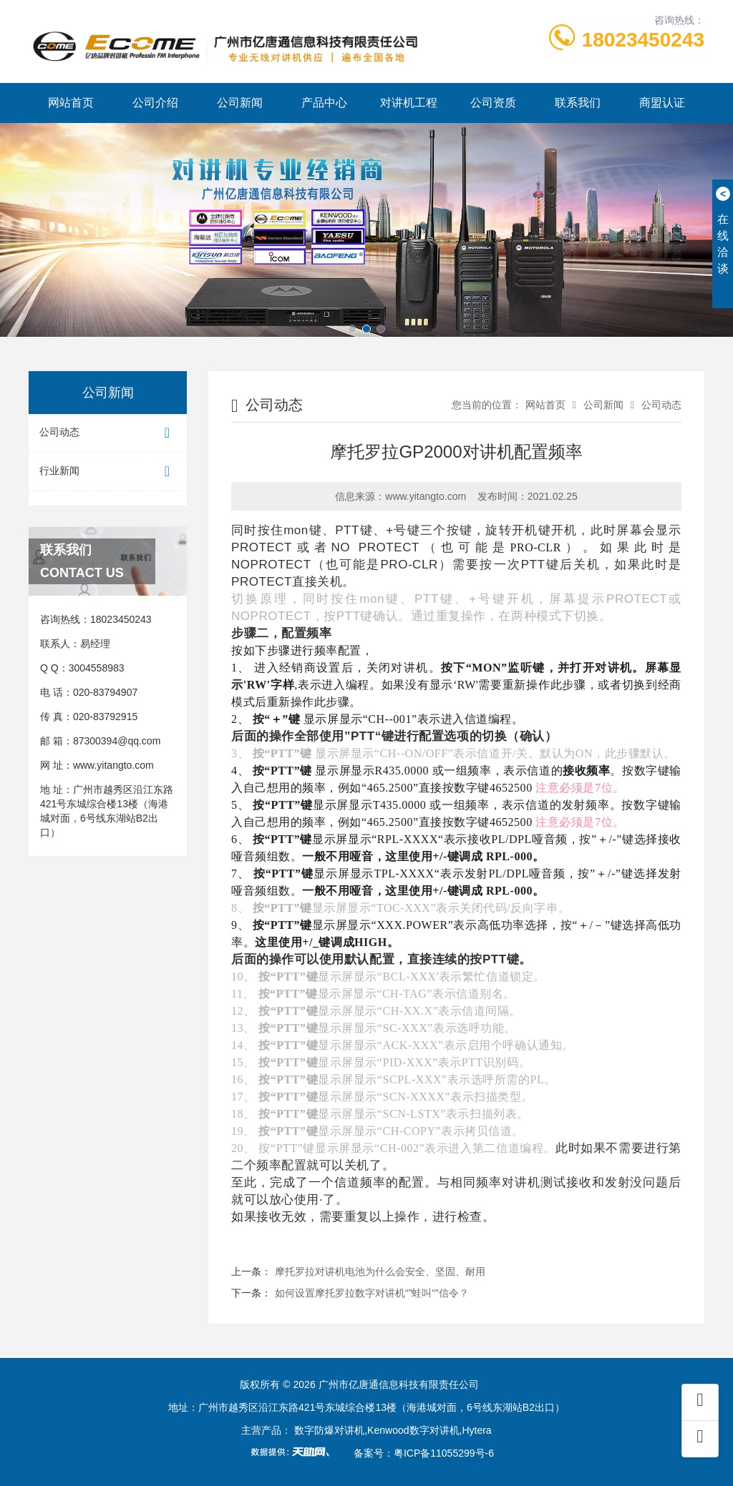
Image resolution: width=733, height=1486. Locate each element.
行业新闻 (107, 471)
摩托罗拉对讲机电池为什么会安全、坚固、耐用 (380, 1271)
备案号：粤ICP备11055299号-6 (424, 1453)
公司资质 (493, 103)
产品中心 (324, 103)
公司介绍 (155, 103)
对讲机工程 (408, 103)
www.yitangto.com (113, 765)
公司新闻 (240, 103)
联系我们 (578, 103)
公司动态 (107, 433)
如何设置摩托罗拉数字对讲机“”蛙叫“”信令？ (372, 1293)
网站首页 (71, 103)
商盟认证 (662, 103)
